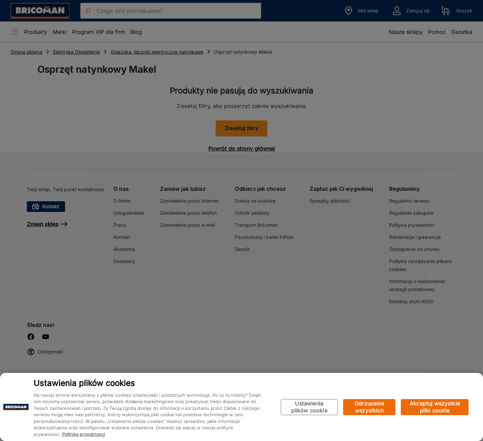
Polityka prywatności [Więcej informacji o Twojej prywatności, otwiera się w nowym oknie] (83, 434)
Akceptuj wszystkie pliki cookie (435, 407)
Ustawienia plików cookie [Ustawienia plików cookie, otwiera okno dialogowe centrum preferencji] (309, 407)
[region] (241, 407)
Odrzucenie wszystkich (369, 407)
